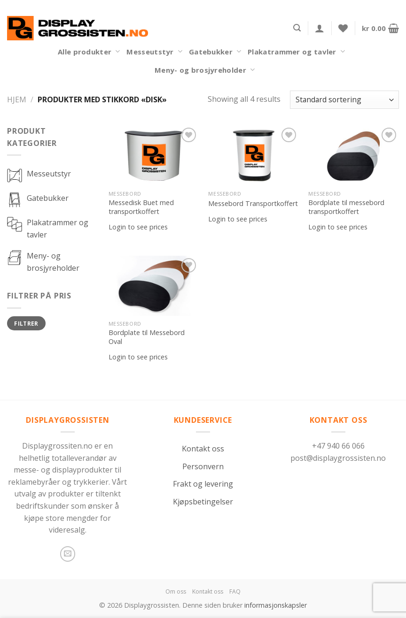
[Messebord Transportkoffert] (253, 155)
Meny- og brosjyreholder (205, 70)
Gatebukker (215, 51)
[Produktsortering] (344, 100)
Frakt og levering (203, 484)
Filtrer (26, 323)
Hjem (16, 99)
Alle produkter (89, 51)
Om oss (175, 591)
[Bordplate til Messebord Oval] (154, 286)
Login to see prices (138, 227)
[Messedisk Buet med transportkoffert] (154, 155)
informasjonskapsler (275, 605)
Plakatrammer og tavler (296, 51)
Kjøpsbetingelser (203, 501)
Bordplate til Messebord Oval (147, 337)
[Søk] (297, 28)
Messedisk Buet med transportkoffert (141, 207)
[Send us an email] (68, 554)
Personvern (203, 466)
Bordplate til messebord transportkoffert (346, 207)
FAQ (235, 591)
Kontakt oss (203, 448)
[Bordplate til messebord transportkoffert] (353, 155)
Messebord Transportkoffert (253, 203)
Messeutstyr (154, 51)
